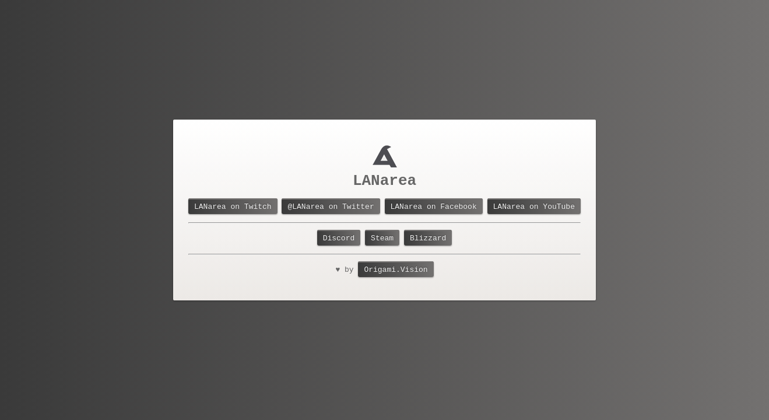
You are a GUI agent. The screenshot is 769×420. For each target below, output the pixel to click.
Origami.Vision (395, 272)
